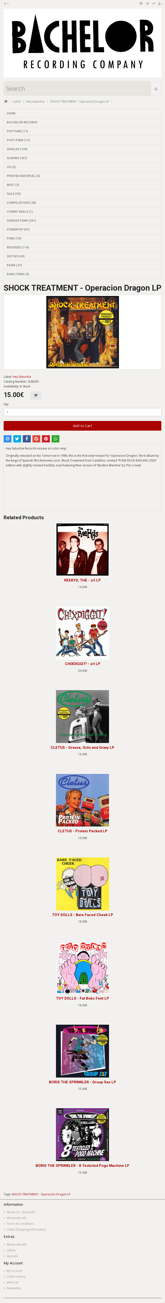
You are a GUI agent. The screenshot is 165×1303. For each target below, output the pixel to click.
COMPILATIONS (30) (21, 202)
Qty (6, 404)
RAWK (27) (14, 265)
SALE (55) (14, 194)
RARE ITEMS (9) (18, 274)
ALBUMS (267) (17, 158)
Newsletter (14, 1288)
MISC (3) (13, 185)
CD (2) (11, 167)
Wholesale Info (17, 1218)
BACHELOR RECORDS (22, 122)
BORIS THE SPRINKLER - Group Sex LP (82, 1082)
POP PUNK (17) (17, 131)
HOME (11, 113)
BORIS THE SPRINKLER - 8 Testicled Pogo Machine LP (82, 1165)
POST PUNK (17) (18, 140)
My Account (14, 1271)
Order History (16, 1277)
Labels (11, 1250)
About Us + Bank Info (21, 1212)
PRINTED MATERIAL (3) (23, 176)
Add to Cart (82, 425)
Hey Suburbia (35, 101)
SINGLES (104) (17, 149)
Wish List (12, 1282)
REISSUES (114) (18, 247)
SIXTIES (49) (15, 256)
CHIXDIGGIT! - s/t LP (82, 664)
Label (17, 101)
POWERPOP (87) (18, 229)
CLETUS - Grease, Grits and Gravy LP (82, 747)
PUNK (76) (14, 238)
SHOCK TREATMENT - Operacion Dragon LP (79, 101)
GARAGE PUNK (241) (21, 220)
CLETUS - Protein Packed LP (82, 831)
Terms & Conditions (20, 1224)
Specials (12, 1256)
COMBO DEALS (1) (20, 211)
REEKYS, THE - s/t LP (82, 580)
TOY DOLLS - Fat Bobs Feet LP (82, 998)
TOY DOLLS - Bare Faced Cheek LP (82, 915)
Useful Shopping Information (26, 1229)
